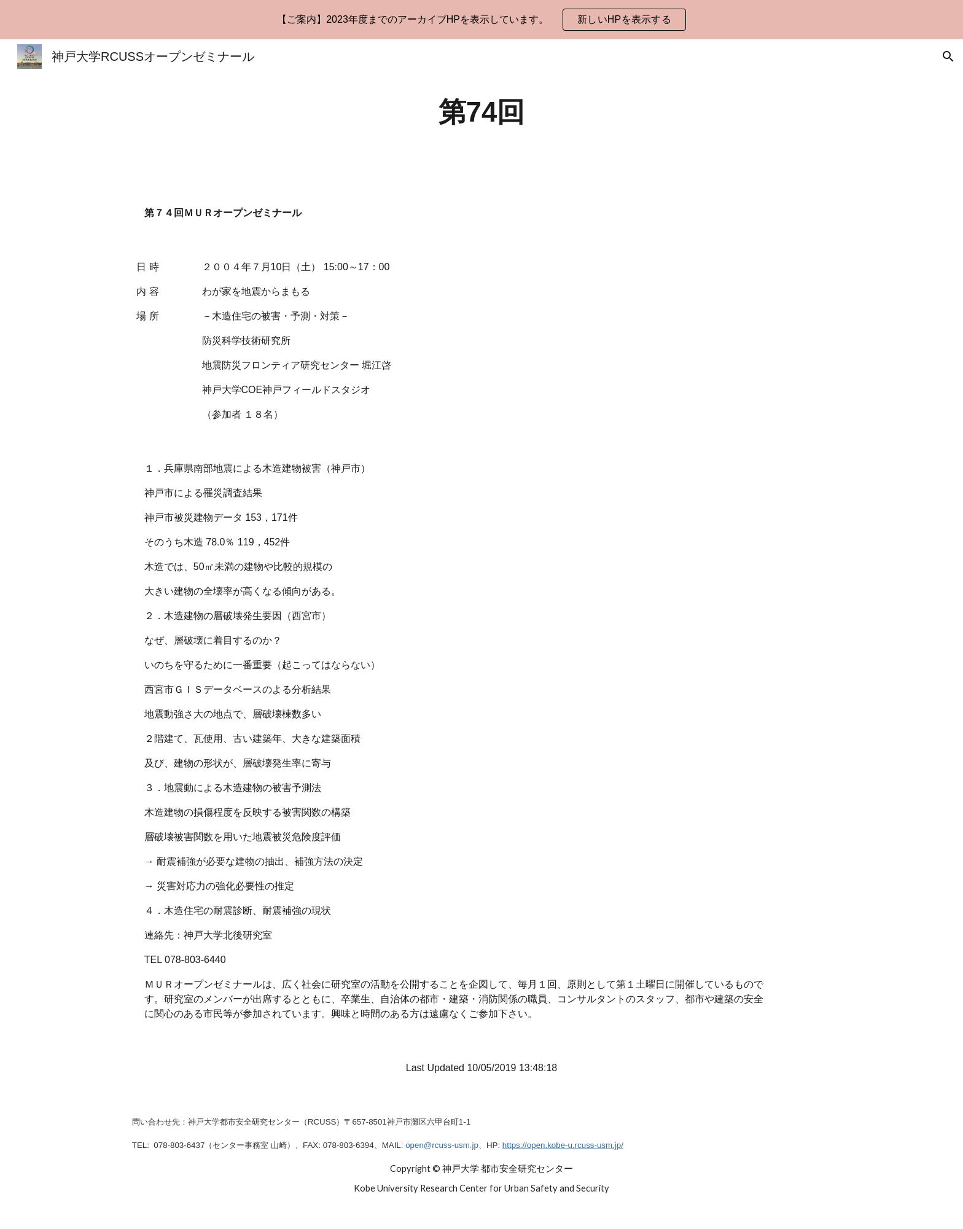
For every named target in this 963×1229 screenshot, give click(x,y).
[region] (481, 19)
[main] (481, 112)
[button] (948, 56)
